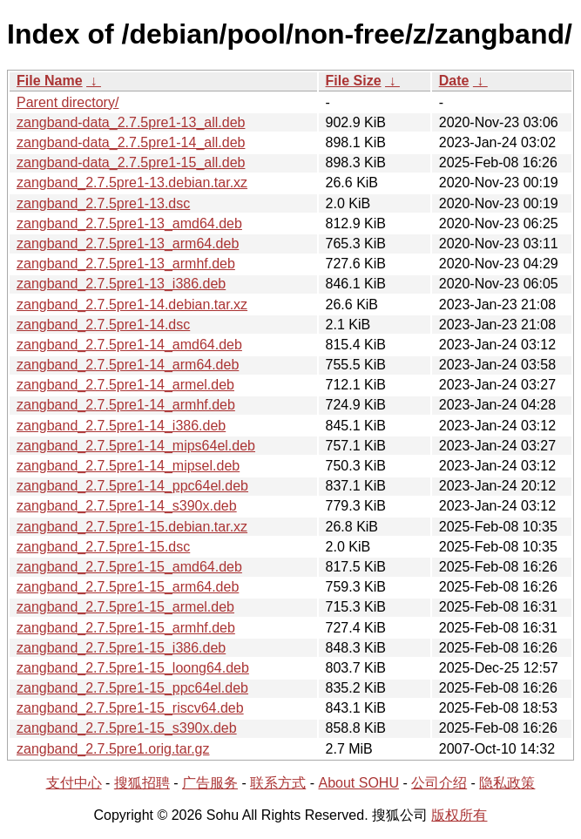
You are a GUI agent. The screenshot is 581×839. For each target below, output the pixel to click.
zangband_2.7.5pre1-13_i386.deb (121, 283)
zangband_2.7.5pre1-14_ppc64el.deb (132, 485)
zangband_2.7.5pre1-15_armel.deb (125, 606)
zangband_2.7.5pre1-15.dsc (103, 546)
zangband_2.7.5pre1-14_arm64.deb (128, 364)
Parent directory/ (67, 102)
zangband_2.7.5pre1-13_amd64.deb (129, 223)
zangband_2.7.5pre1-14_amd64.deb (129, 344)
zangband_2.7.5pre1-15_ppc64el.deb (132, 687)
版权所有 (459, 815)
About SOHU (358, 782)
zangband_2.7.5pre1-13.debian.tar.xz (132, 182)
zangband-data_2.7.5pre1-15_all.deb (131, 162)
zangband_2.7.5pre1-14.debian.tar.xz (132, 304)
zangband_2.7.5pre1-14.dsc (103, 324)
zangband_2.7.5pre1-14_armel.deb (125, 384)
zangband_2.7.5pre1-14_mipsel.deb (128, 465)
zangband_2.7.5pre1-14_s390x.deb (127, 505)
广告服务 (210, 782)
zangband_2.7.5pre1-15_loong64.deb (133, 667)
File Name (50, 80)
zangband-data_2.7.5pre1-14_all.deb (131, 142)
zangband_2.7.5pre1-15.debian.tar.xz (132, 526)
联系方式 (278, 782)
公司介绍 (439, 782)
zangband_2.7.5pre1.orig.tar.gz (113, 748)
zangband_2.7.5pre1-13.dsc (103, 203)
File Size (354, 80)
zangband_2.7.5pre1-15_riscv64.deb (130, 707)
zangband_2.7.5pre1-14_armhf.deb (126, 404)
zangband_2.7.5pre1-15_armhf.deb (126, 627)
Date (454, 80)
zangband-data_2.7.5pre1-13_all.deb (131, 122)
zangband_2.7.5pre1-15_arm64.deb (128, 586)
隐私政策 (507, 782)
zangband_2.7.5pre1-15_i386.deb (121, 647)
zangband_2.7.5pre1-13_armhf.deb (126, 263)
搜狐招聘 (142, 782)
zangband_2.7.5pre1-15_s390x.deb (127, 728)
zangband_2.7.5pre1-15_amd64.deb (129, 566)
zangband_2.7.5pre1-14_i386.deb (121, 425)
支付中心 (74, 782)
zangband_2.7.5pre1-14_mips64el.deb (136, 445)
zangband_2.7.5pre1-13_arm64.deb (128, 243)
